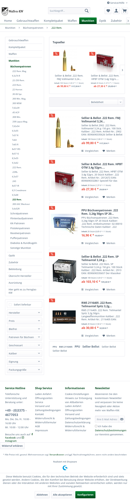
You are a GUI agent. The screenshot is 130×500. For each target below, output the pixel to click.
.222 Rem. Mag (19, 71)
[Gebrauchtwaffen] (27, 20)
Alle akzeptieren (62, 494)
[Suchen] (86, 10)
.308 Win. (16, 117)
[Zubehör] (116, 20)
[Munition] (88, 20)
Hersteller (14, 312)
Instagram (14, 439)
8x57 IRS (16, 149)
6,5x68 (15, 194)
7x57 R (15, 135)
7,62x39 (15, 107)
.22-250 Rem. (18, 80)
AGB (37, 426)
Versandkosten (56, 454)
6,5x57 (15, 176)
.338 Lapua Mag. (20, 121)
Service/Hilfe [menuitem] (116, 2)
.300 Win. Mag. (19, 98)
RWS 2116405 (66, 346)
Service (39, 402)
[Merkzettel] (108, 10)
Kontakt (39, 414)
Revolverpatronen (20, 233)
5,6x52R (16, 208)
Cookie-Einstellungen (77, 394)
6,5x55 (15, 130)
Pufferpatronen (19, 238)
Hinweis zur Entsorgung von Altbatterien (78, 400)
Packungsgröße (17, 369)
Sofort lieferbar (22, 304)
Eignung (13, 361)
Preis (12, 320)
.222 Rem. (16, 167)
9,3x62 (15, 162)
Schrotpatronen (19, 213)
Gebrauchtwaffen (18, 40)
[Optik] (103, 20)
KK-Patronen (17, 223)
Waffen (13, 53)
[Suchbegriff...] (69, 10)
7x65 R (15, 144)
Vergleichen (90, 150)
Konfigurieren (85, 494)
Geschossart (16, 345)
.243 (14, 181)
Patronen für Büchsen (21, 337)
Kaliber (13, 353)
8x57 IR (15, 185)
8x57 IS (15, 153)
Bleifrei (13, 329)
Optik (12, 255)
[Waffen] (72, 20)
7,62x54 (15, 126)
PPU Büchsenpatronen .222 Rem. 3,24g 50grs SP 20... (99, 212)
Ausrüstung (15, 282)
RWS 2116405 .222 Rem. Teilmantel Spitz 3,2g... (96, 304)
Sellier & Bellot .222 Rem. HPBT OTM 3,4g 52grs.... (105, 77)
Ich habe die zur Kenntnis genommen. (110, 430)
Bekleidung (15, 269)
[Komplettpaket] (53, 20)
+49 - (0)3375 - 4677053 (16, 412)
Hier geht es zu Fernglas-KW (23, 291)
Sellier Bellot (91, 346)
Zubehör (13, 262)
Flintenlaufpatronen (21, 218)
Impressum (41, 430)
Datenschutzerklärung (77, 422)
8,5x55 (15, 158)
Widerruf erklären (12, 445)
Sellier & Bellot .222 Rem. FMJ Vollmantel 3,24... (69, 77)
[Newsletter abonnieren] (122, 419)
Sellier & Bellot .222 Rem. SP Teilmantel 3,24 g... (100, 258)
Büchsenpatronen (20, 66)
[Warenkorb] (124, 10)
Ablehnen (42, 494)
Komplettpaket (17, 47)
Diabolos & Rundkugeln (23, 243)
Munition (14, 60)
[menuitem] (69, 10)
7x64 (14, 139)
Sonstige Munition (20, 247)
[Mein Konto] (116, 10)
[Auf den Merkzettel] (109, 151)
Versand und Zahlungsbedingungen (48, 408)
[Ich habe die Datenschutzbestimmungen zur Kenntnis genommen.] (96, 426)
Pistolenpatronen (20, 228)
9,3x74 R (16, 75)
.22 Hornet (17, 89)
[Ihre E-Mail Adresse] (107, 419)
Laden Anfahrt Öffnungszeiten (44, 396)
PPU (55, 346)
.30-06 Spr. (17, 94)
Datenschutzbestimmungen (110, 430)
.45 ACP (15, 112)
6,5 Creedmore (19, 190)
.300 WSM (16, 103)
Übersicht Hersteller (20, 275)
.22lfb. (15, 172)
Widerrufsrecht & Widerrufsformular (45, 420)
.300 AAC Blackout (21, 204)
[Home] (8, 20)
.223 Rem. (16, 85)
